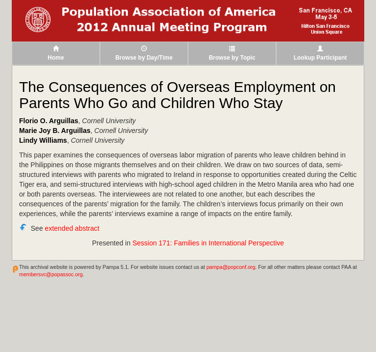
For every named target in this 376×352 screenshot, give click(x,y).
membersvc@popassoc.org (51, 274)
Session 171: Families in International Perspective (208, 243)
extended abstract (72, 228)
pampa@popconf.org (231, 267)
